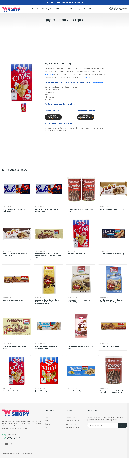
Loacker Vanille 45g (75, 389)
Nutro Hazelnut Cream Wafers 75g (112, 209)
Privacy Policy (70, 415)
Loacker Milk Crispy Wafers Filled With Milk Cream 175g (47, 346)
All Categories (47, 9)
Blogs (79, 9)
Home (26, 9)
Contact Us (88, 9)
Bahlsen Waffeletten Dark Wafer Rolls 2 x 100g (15, 210)
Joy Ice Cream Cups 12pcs (77, 253)
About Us (70, 9)
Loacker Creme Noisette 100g (14, 299)
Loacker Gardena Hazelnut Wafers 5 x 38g (15, 346)
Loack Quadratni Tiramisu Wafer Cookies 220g (80, 300)
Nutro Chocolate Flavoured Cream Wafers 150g (15, 254)
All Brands (59, 9)
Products (35, 9)
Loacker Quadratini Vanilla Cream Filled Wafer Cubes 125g (112, 300)
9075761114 (118, 10)
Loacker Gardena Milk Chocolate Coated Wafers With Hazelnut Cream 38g (47, 255)
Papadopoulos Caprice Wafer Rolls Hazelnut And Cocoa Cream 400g (112, 390)
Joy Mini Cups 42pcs (42, 389)
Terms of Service (71, 422)
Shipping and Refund (72, 418)
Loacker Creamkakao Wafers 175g (112, 253)
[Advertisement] (60, 42)
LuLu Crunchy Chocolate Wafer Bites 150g (79, 346)
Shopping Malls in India (73, 425)
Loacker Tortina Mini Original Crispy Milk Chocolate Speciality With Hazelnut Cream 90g (46, 301)
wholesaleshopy (15, 451)
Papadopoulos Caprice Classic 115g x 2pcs (80, 210)
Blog (46, 425)
